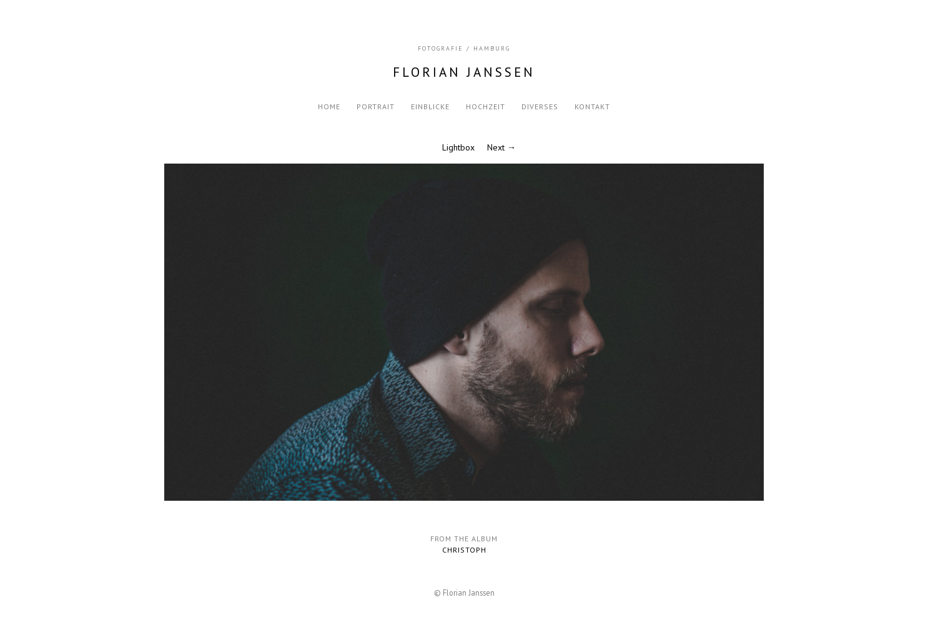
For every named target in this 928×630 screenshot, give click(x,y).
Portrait (376, 106)
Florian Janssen (464, 72)
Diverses (539, 106)
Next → (501, 147)
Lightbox (458, 147)
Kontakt (592, 106)
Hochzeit (485, 106)
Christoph (464, 549)
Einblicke (430, 106)
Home (329, 106)
